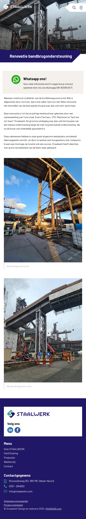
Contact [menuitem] (8, 466)
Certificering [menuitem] (11, 453)
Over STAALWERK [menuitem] (14, 449)
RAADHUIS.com (54, 508)
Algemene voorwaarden (16, 501)
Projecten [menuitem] (9, 457)
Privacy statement (13, 504)
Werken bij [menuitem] (10, 461)
